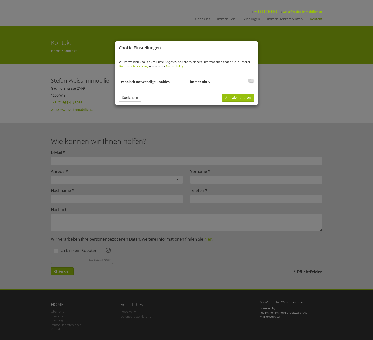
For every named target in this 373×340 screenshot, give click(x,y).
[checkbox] (251, 81)
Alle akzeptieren (238, 97)
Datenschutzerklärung (133, 66)
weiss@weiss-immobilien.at (302, 11)
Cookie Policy (174, 66)
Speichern (130, 97)
